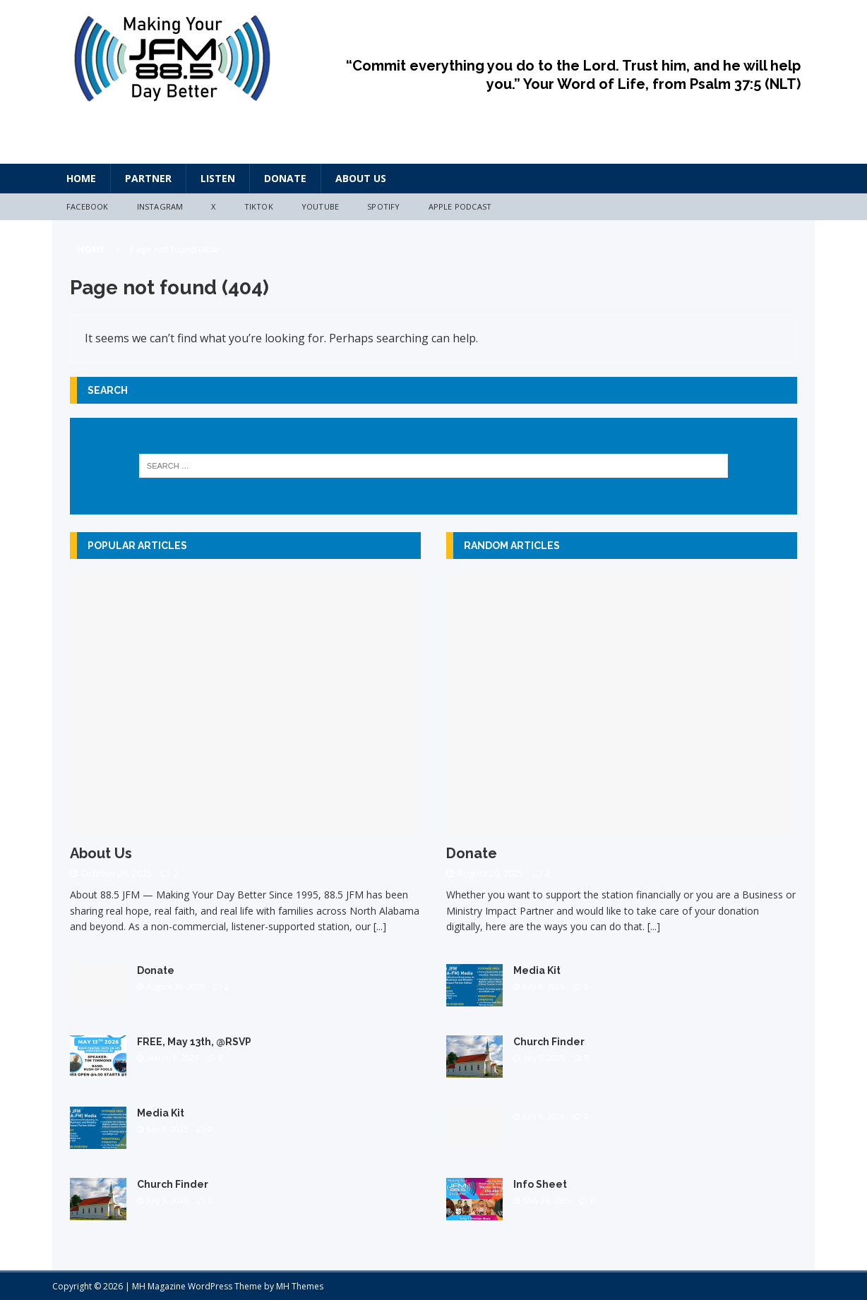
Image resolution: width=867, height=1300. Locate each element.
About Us (360, 178)
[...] (379, 926)
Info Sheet (540, 1184)
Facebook (87, 206)
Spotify (383, 206)
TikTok (258, 206)
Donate (285, 178)
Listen (218, 178)
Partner (148, 178)
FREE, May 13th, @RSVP (194, 1041)
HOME (81, 178)
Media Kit (160, 1113)
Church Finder (172, 1184)
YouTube (320, 206)
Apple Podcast (460, 206)
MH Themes (299, 1286)
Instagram (160, 206)
